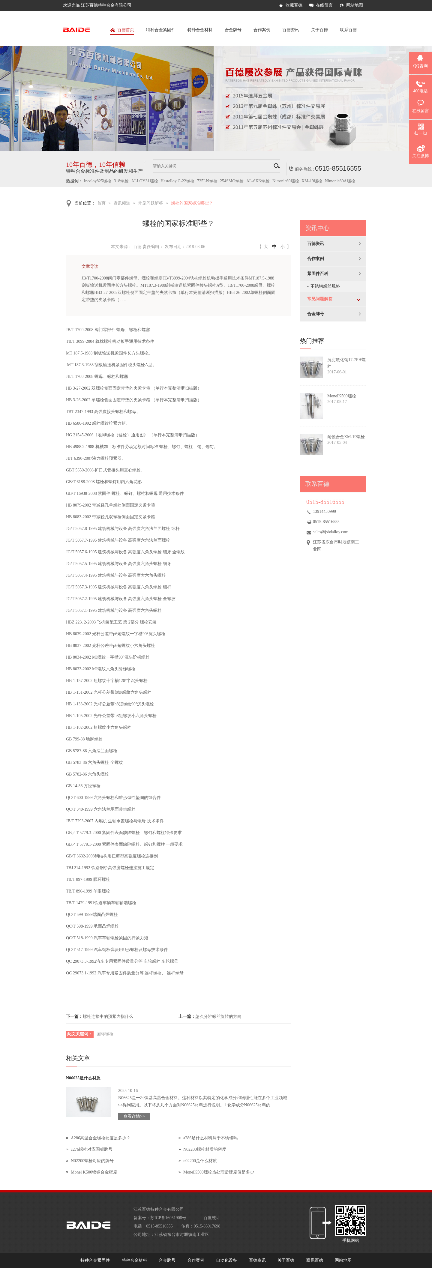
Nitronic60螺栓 (285, 181)
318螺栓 (121, 181)
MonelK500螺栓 (341, 396)
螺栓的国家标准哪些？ (192, 203)
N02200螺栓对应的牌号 (92, 1161)
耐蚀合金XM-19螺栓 (346, 437)
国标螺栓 (105, 1034)
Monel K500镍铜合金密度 (94, 1172)
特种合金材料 (200, 30)
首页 (101, 203)
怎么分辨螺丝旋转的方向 (218, 1016)
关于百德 (319, 30)
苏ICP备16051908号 (168, 1218)
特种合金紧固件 (161, 30)
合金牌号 (233, 30)
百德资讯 (290, 30)
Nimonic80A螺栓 (340, 181)
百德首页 (122, 31)
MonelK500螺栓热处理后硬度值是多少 (218, 1172)
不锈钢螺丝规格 (325, 286)
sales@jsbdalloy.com (330, 532)
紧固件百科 (317, 273)
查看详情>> (134, 1116)
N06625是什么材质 (83, 1078)
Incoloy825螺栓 (98, 181)
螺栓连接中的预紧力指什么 (108, 1016)
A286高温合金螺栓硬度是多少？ (100, 1138)
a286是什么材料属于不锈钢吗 (210, 1138)
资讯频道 (121, 203)
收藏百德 (294, 5)
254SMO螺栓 (232, 181)
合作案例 (262, 30)
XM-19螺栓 (312, 181)
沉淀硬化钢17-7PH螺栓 (346, 363)
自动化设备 (226, 1260)
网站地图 (354, 5)
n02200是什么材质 (200, 1161)
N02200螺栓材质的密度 (204, 1149)
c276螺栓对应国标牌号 (91, 1149)
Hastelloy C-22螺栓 (177, 181)
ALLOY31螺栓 (144, 181)
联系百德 (348, 30)
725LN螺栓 (207, 181)
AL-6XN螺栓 (258, 181)
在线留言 (324, 5)
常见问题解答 (150, 203)
